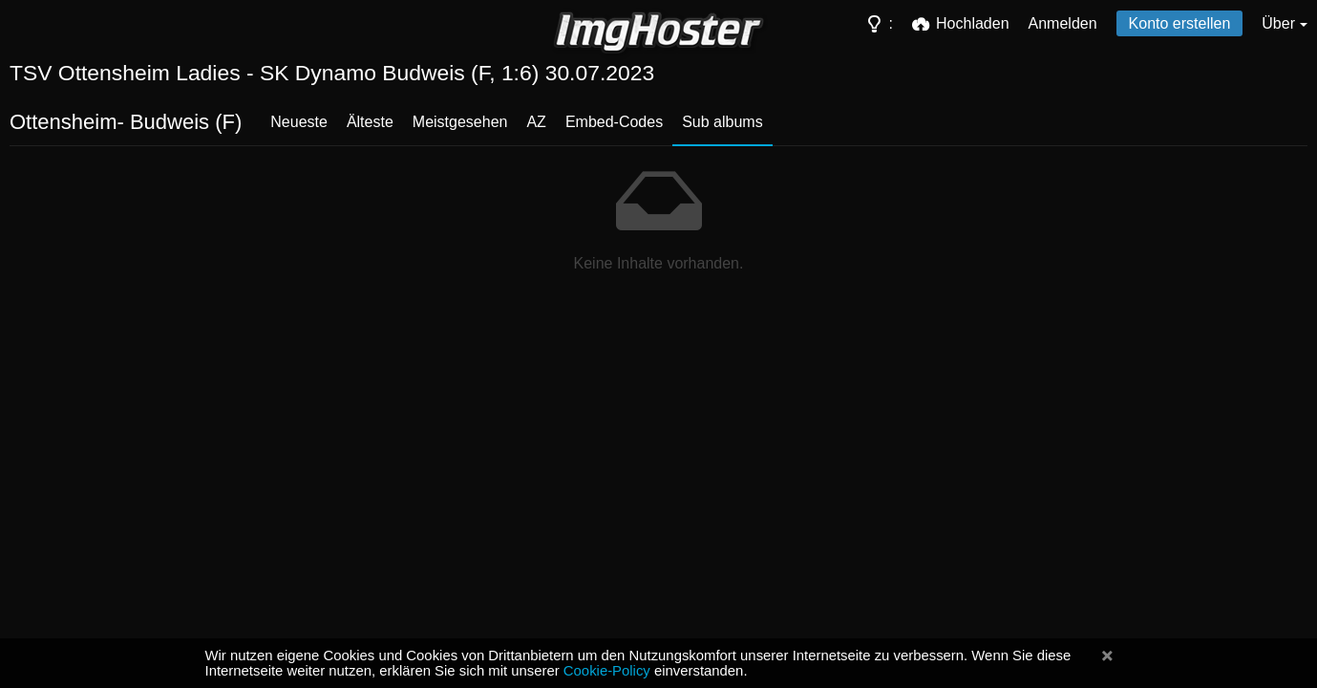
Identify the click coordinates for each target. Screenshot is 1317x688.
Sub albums (722, 122)
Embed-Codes (614, 122)
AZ (535, 122)
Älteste (370, 122)
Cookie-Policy (606, 670)
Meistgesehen (460, 122)
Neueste (299, 122)
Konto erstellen (1180, 23)
